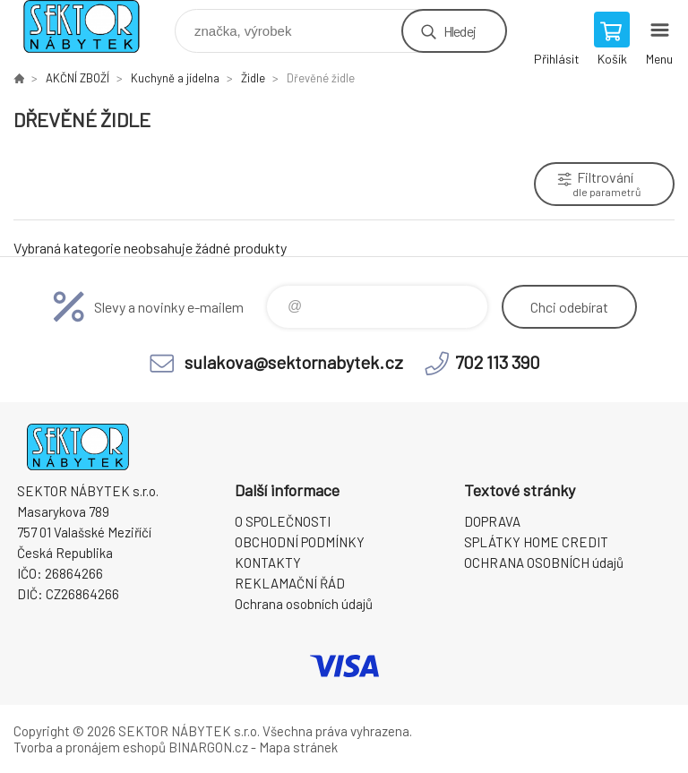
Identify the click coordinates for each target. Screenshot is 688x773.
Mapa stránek (298, 747)
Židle (253, 78)
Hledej (459, 30)
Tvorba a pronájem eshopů (89, 747)
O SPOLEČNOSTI (283, 521)
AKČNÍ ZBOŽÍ (77, 78)
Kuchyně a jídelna (175, 78)
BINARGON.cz (208, 747)
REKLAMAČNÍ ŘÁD (290, 583)
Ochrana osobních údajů (304, 604)
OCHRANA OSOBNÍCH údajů (544, 562)
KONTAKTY (268, 562)
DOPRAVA (492, 521)
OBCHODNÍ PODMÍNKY (300, 542)
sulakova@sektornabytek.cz (294, 362)
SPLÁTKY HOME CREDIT (536, 542)
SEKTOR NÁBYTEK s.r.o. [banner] (92, 26)
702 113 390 (497, 362)
